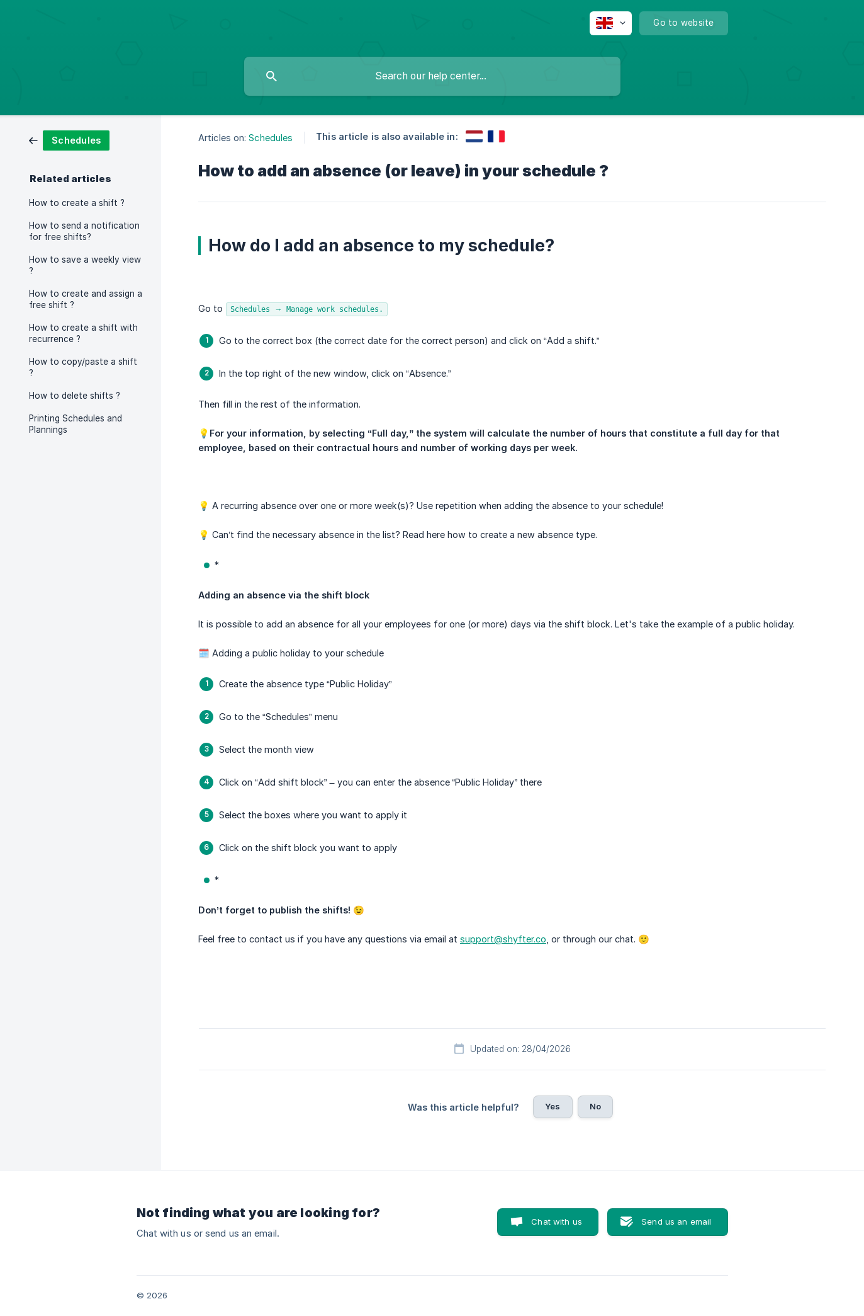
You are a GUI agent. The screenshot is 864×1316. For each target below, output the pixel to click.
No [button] (595, 1106)
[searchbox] (432, 76)
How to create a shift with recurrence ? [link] (83, 333)
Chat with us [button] (556, 1221)
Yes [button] (552, 1106)
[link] (69, 140)
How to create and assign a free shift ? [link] (85, 299)
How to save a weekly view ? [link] (85, 265)
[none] (611, 23)
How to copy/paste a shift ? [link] (83, 367)
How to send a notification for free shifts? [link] (84, 231)
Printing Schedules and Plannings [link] (75, 424)
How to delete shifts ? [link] (74, 396)
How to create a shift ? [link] (77, 203)
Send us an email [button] (676, 1221)
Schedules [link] (271, 137)
